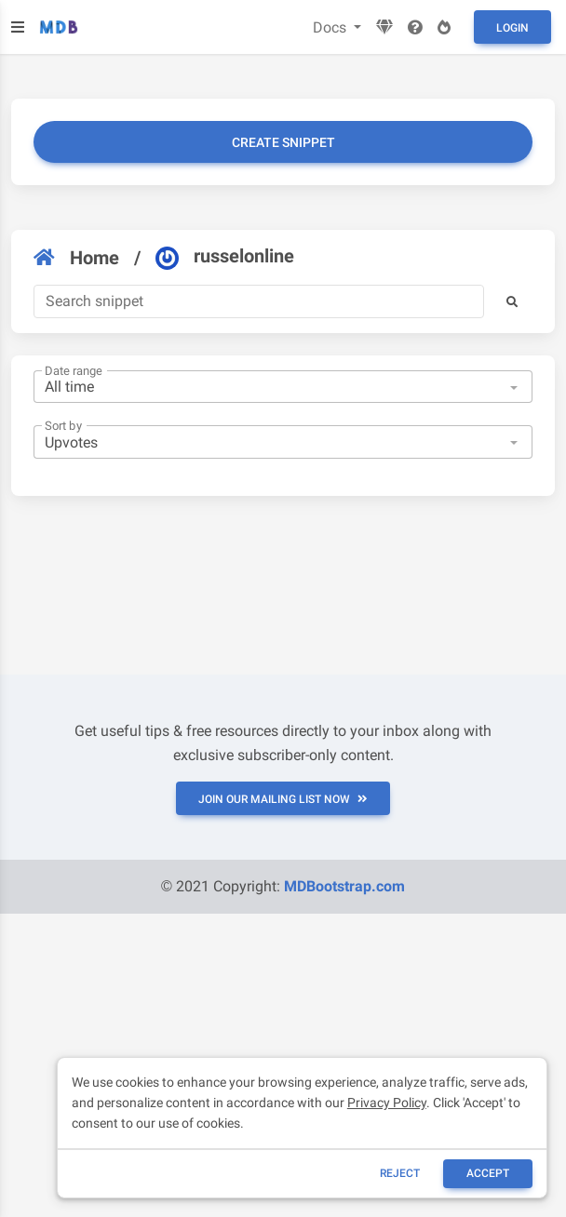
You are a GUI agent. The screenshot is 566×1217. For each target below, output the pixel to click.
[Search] (259, 301)
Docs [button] (331, 27)
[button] (512, 301)
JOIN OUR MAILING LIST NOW (283, 799)
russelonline (224, 257)
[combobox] (283, 387)
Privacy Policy (386, 1102)
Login (512, 27)
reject (400, 1173)
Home (76, 258)
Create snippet (283, 142)
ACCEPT (487, 1173)
